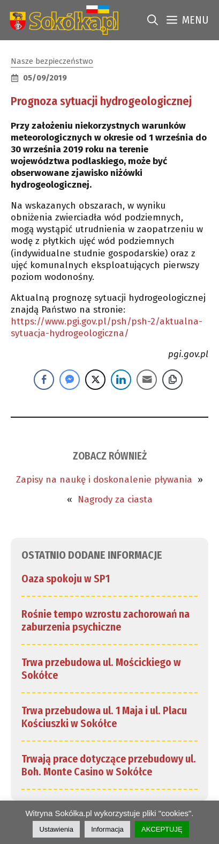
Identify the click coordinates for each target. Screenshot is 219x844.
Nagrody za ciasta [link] (115, 499)
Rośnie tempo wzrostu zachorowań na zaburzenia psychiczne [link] (105, 620)
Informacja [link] (107, 829)
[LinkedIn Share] (121, 379)
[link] (61, 20)
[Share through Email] (147, 379)
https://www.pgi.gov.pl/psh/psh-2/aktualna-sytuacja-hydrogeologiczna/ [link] (106, 327)
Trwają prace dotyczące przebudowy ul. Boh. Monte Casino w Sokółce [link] (108, 765)
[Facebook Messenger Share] (69, 379)
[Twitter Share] (95, 379)
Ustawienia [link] (56, 829)
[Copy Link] (172, 379)
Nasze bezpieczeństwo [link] (52, 61)
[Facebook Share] (44, 379)
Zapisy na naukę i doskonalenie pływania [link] (104, 479)
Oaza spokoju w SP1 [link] (65, 578)
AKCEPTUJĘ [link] (162, 829)
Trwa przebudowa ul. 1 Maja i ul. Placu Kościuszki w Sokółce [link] (104, 717)
